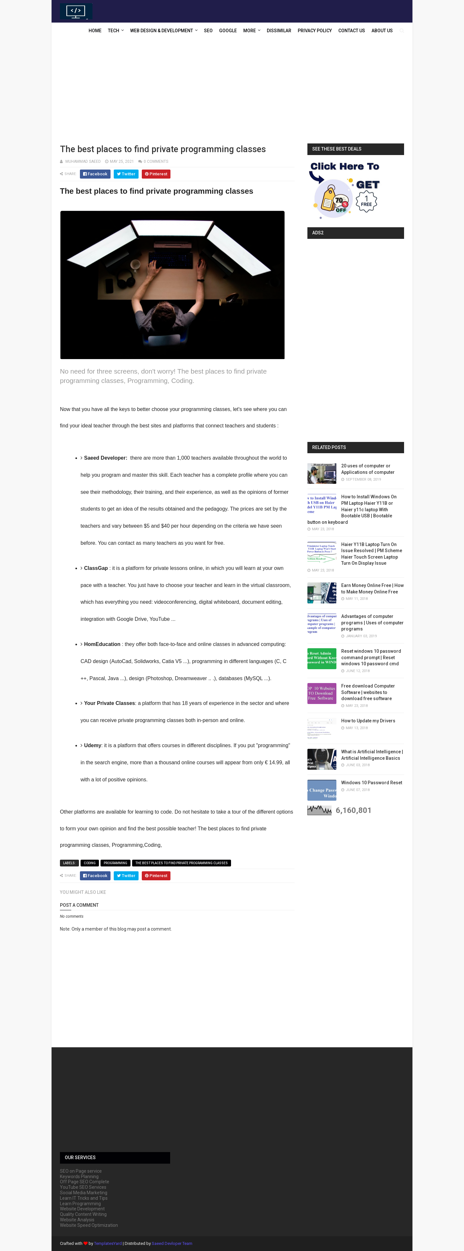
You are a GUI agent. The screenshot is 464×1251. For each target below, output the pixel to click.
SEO (208, 30)
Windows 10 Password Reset (371, 782)
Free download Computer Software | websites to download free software (368, 692)
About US (382, 30)
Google (228, 30)
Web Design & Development (161, 30)
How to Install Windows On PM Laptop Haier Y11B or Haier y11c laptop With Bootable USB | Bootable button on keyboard (352, 509)
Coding (90, 863)
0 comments (156, 161)
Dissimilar (279, 30)
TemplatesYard (108, 1243)
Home (95, 30)
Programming (115, 863)
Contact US (351, 30)
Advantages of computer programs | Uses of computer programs (372, 622)
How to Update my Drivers (368, 720)
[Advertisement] (232, 92)
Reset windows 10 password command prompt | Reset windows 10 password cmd (371, 657)
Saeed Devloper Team (172, 1243)
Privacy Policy (315, 30)
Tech (113, 30)
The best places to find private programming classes (181, 863)
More (249, 30)
